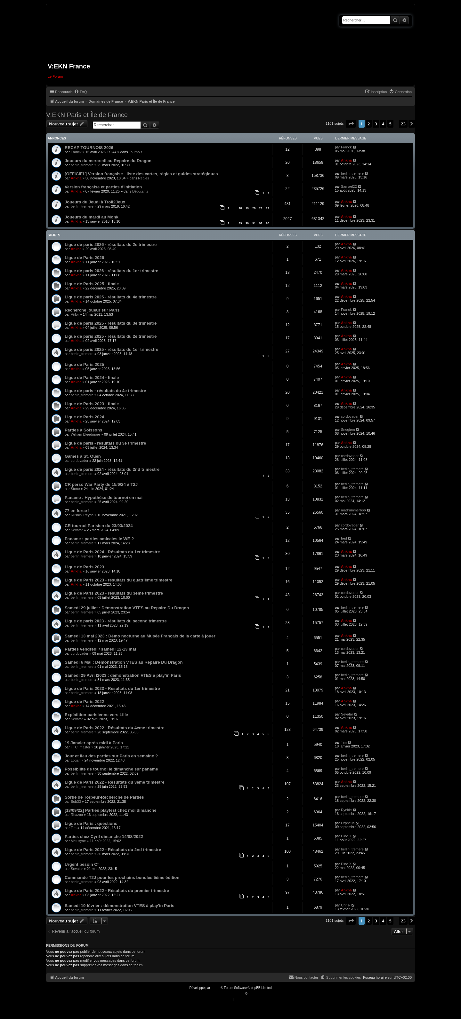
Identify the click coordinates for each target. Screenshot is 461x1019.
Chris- (345, 905)
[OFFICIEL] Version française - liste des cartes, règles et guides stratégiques (141, 173)
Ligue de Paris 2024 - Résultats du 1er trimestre (112, 551)
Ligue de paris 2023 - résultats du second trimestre (116, 621)
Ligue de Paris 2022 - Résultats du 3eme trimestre (115, 782)
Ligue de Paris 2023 (84, 567)
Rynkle (346, 810)
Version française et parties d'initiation (103, 187)
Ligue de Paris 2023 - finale (92, 403)
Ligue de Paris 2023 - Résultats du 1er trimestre (112, 688)
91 (253, 223)
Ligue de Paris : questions (91, 823)
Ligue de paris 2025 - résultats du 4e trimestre (111, 297)
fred (344, 538)
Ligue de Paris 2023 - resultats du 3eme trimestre (114, 593)
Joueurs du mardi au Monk (91, 217)
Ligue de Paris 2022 (84, 701)
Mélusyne (78, 841)
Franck (76, 152)
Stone (75, 489)
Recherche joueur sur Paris (92, 310)
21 (260, 208)
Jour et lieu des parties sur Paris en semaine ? (111, 756)
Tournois (135, 152)
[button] (351, 124)
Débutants (140, 191)
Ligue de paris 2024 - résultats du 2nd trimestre (112, 469)
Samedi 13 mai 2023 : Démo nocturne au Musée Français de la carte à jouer (140, 636)
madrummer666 (353, 510)
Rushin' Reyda (82, 515)
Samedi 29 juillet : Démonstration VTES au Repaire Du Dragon (127, 607)
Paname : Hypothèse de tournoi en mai (103, 497)
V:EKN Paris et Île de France (87, 114)
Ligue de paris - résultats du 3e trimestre (105, 443)
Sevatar (77, 530)
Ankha (346, 160)
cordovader (350, 416)
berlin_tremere (82, 165)
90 (247, 223)
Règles (143, 178)
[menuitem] (80, 92)
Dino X (346, 836)
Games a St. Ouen (83, 456)
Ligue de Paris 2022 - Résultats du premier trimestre (117, 890)
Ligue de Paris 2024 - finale (92, 377)
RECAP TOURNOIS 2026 (89, 147)
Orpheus (347, 823)
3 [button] (376, 124)
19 (247, 208)
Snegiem (348, 429)
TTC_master (80, 747)
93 (267, 223)
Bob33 (76, 801)
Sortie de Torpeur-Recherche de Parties (104, 797)
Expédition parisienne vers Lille (96, 714)
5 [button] (390, 124)
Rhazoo (77, 815)
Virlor (75, 314)
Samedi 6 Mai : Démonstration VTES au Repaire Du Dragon (124, 662)
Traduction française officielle (223, 993)
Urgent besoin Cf (82, 864)
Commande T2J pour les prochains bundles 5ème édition (122, 877)
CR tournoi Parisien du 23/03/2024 (99, 525)
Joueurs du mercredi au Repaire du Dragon (108, 160)
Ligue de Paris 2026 (84, 257)
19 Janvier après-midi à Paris (94, 742)
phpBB (216, 988)
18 (240, 208)
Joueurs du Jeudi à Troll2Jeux (95, 202)
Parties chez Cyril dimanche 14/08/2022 (104, 836)
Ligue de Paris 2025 (84, 364)
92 (260, 223)
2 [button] (369, 124)
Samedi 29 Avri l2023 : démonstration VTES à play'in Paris (123, 675)
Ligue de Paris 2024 (84, 417)
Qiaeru (253, 993)
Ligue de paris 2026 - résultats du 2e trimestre (111, 244)
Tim (344, 742)
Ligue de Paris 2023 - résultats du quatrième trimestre (118, 580)
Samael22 (349, 186)
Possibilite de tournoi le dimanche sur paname (111, 769)
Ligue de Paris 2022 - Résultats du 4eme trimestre (115, 727)
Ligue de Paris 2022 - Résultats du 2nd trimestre (113, 849)
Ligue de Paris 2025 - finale (92, 283)
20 (253, 208)
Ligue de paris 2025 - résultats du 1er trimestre (111, 349)
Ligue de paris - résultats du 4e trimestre (105, 390)
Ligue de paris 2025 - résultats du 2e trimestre (111, 336)
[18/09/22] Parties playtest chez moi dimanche (111, 810)
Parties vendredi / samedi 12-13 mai (100, 649)
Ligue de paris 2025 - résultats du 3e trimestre (111, 323)
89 (240, 223)
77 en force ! (77, 510)
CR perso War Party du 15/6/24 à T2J (101, 484)
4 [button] (383, 124)
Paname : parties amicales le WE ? (99, 538)
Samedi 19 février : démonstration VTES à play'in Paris (119, 905)
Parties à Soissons (83, 430)
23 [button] (403, 124)
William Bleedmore (85, 434)
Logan (76, 760)
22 (267, 208)
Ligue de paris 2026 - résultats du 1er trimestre (111, 270)
